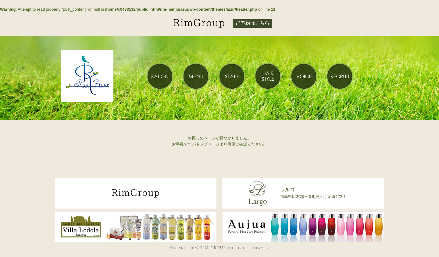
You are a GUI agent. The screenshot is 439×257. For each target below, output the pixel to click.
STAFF (231, 76)
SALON (159, 76)
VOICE (303, 76)
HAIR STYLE (267, 76)
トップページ (208, 144)
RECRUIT (339, 76)
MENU (195, 76)
